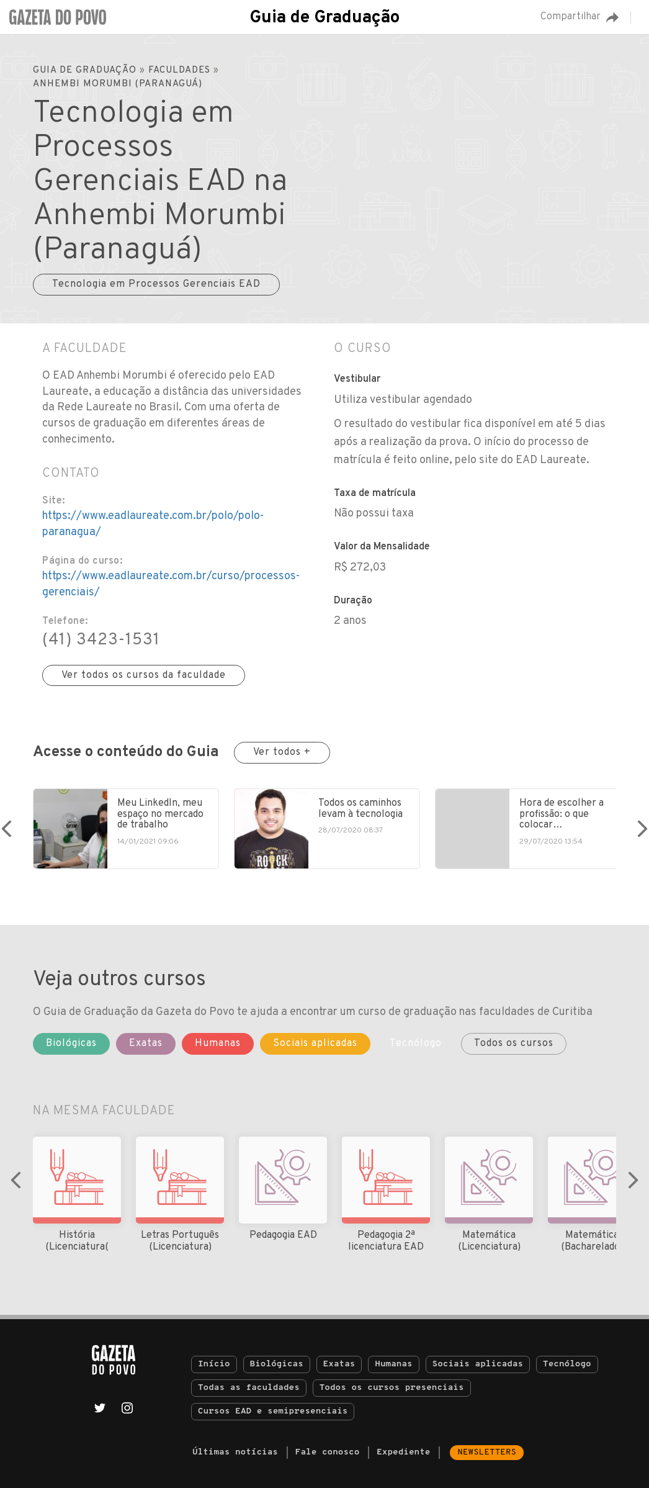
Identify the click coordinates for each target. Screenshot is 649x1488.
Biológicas (276, 1364)
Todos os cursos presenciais (392, 1387)
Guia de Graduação (324, 18)
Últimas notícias (235, 1452)
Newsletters (486, 1452)
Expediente (403, 1452)
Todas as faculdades (249, 1387)
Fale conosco (327, 1452)
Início (214, 1364)
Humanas (393, 1364)
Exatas (339, 1364)
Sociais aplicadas (478, 1364)
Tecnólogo (567, 1364)
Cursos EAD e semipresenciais (272, 1411)
